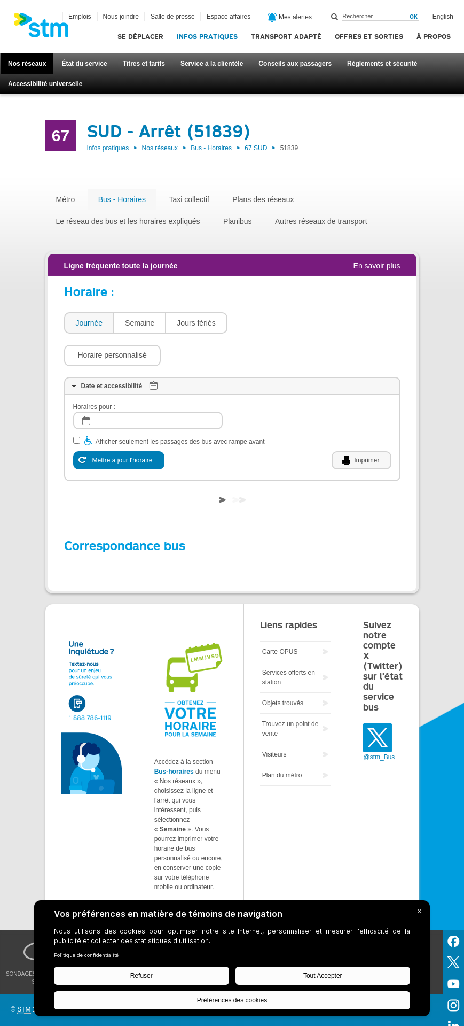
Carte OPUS (280, 619)
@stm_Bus (379, 725)
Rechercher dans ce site (334, 16)
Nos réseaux (27, 63)
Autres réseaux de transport (321, 221)
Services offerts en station (288, 645)
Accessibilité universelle (45, 84)
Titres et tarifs (144, 63)
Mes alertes (290, 17)
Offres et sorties (369, 37)
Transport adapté (286, 37)
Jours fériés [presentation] (196, 323)
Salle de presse (173, 16)
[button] (281, 323)
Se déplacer (140, 37)
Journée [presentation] (89, 323)
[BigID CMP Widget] (232, 961)
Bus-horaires (174, 739)
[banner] (46, 28)
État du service (84, 63)
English (442, 16)
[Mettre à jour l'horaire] (118, 428)
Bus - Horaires (211, 148)
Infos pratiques (207, 37)
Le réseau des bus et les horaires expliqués (128, 221)
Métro (65, 199)
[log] (148, 388)
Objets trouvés (282, 671)
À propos (433, 37)
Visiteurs (274, 722)
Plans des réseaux (263, 199)
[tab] (89, 323)
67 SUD (256, 148)
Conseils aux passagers (295, 63)
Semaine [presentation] (139, 323)
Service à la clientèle (211, 63)
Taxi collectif (189, 199)
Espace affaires (229, 16)
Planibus (237, 221)
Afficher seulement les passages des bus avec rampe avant (180, 409)
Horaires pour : (94, 375)
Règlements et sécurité (382, 63)
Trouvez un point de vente (290, 696)
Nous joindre (121, 16)
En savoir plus (376, 265)
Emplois (79, 16)
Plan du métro (282, 743)
